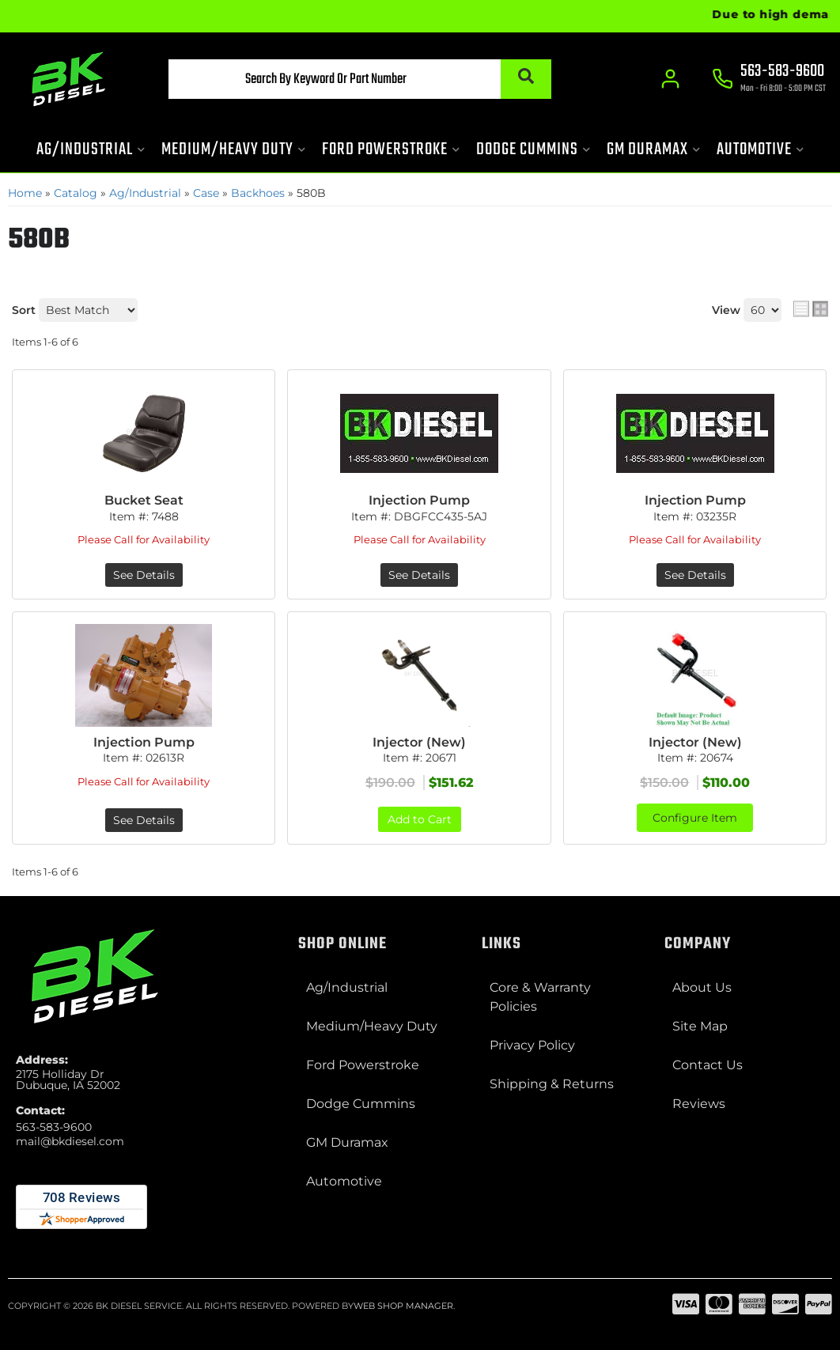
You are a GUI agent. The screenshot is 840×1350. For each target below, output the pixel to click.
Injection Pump (419, 500)
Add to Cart (420, 819)
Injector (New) (419, 742)
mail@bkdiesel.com (70, 1141)
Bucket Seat (144, 500)
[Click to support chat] (768, 80)
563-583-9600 (54, 1127)
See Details (144, 575)
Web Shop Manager (403, 1305)
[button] (360, 79)
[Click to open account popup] (670, 79)
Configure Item (695, 818)
